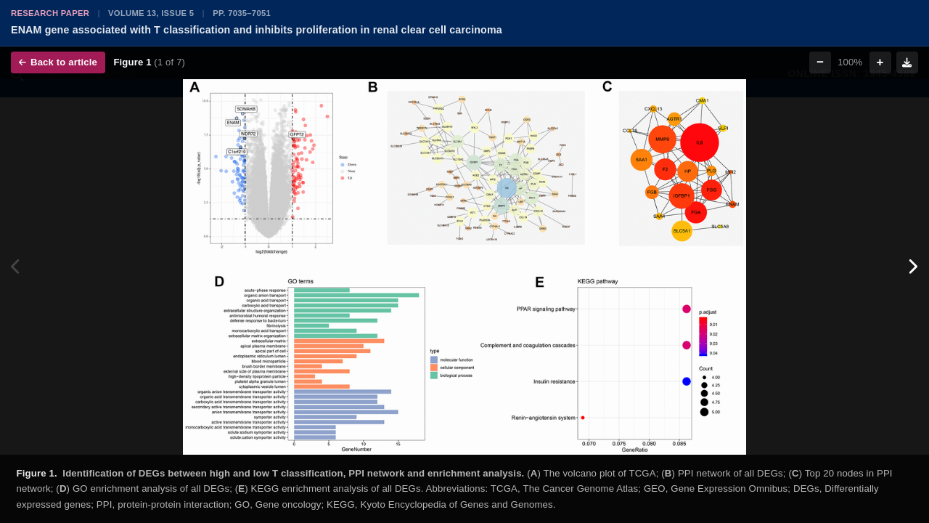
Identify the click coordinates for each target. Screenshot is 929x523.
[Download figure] (907, 62)
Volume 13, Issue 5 (151, 13)
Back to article (58, 62)
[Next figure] (912, 267)
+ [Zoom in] (880, 62)
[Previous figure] (16, 267)
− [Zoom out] (820, 62)
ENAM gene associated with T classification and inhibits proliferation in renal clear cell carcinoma (256, 30)
